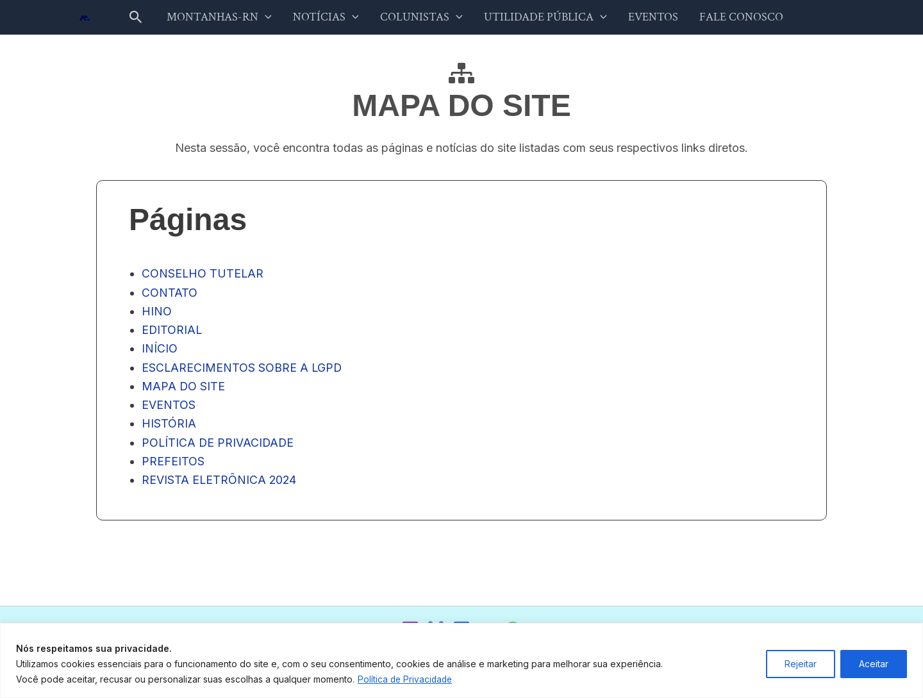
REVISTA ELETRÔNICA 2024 (220, 485)
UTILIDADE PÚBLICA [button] (541, 18)
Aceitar (873, 663)
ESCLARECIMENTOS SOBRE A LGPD (243, 371)
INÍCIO (160, 351)
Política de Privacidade (406, 679)
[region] (461, 660)
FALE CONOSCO (720, 18)
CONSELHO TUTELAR (203, 275)
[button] (161, 18)
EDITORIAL (172, 333)
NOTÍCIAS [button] (339, 18)
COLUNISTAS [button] (425, 18)
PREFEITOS (173, 465)
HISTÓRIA (169, 428)
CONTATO (169, 294)
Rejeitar (801, 663)
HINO (157, 313)
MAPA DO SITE (184, 390)
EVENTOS (640, 18)
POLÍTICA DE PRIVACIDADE (219, 447)
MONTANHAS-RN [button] (240, 18)
